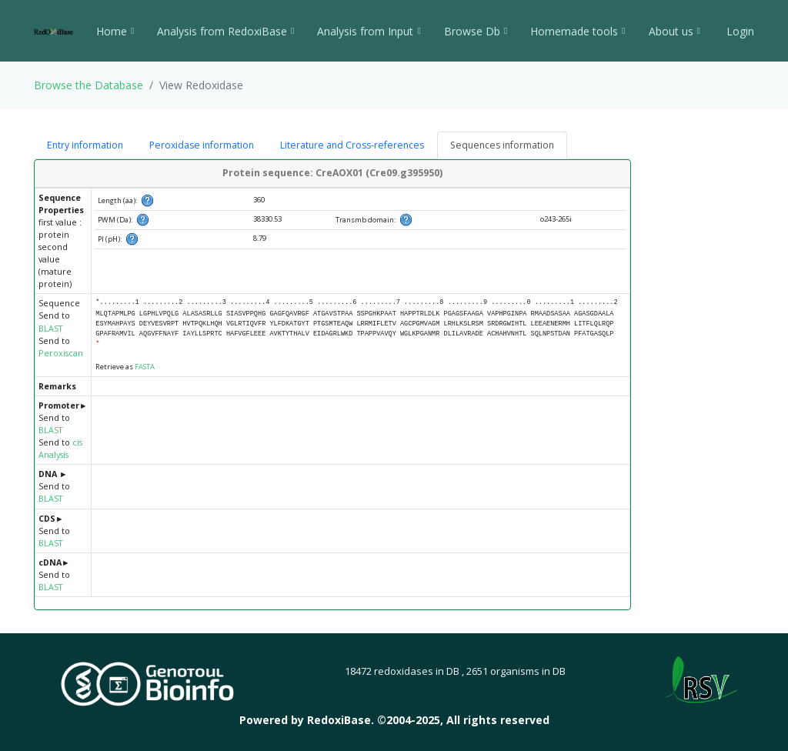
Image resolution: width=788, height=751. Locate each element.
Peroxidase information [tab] (201, 145)
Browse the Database (88, 85)
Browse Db (475, 31)
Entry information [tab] (85, 145)
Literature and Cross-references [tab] (352, 145)
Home (115, 31)
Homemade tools (577, 31)
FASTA (145, 367)
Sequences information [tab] (502, 145)
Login (738, 31)
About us (674, 31)
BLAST (50, 328)
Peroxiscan (60, 353)
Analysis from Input (368, 31)
